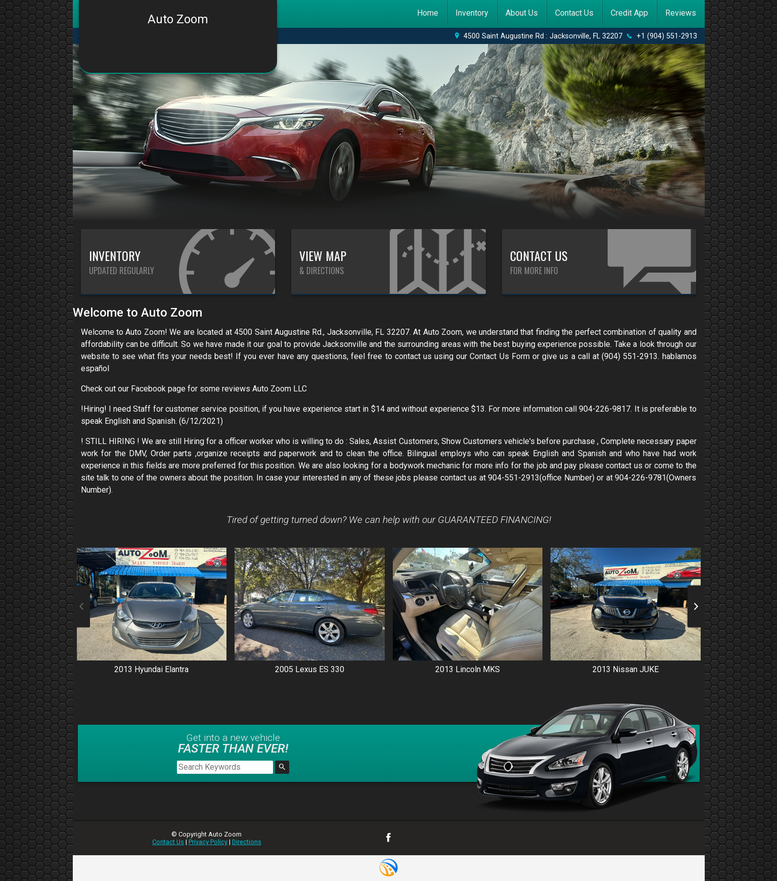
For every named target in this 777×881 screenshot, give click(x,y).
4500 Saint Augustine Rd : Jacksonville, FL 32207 (543, 36)
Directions (246, 842)
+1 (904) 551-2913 (666, 36)
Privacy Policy (208, 842)
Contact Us (168, 842)
